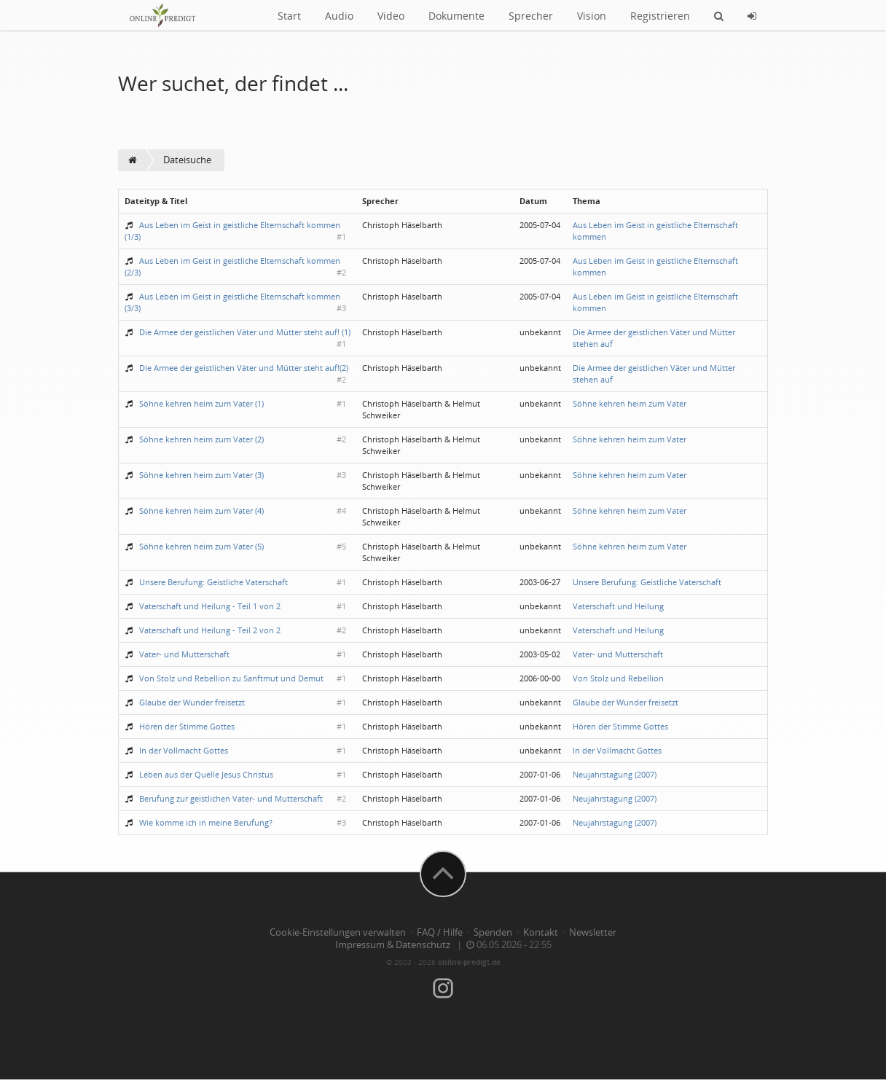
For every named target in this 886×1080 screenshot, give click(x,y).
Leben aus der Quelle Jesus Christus (206, 774)
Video (390, 16)
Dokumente (456, 16)
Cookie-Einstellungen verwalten (338, 932)
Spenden (493, 932)
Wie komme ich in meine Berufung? (206, 822)
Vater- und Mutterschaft (184, 654)
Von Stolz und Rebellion (618, 678)
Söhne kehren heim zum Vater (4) (201, 510)
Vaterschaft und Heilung (618, 605)
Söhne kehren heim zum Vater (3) (201, 474)
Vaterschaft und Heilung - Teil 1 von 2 (210, 605)
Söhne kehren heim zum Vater (629, 403)
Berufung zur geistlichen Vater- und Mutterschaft (231, 798)
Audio (339, 16)
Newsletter (592, 932)
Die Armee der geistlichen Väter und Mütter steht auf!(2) (243, 367)
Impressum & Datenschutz (392, 945)
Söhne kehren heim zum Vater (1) (201, 403)
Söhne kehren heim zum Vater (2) (201, 439)
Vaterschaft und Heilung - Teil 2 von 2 (210, 630)
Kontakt (540, 932)
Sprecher (531, 16)
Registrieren (660, 16)
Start (289, 16)
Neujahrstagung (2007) (614, 774)
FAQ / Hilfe (440, 932)
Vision (591, 16)
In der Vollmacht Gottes (183, 750)
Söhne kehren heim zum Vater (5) (201, 546)
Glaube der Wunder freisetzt (192, 702)
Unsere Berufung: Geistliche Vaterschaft (213, 581)
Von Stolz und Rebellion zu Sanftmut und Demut (231, 678)
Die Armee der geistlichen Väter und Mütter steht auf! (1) (244, 331)
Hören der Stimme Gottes (187, 726)
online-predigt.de (469, 962)
